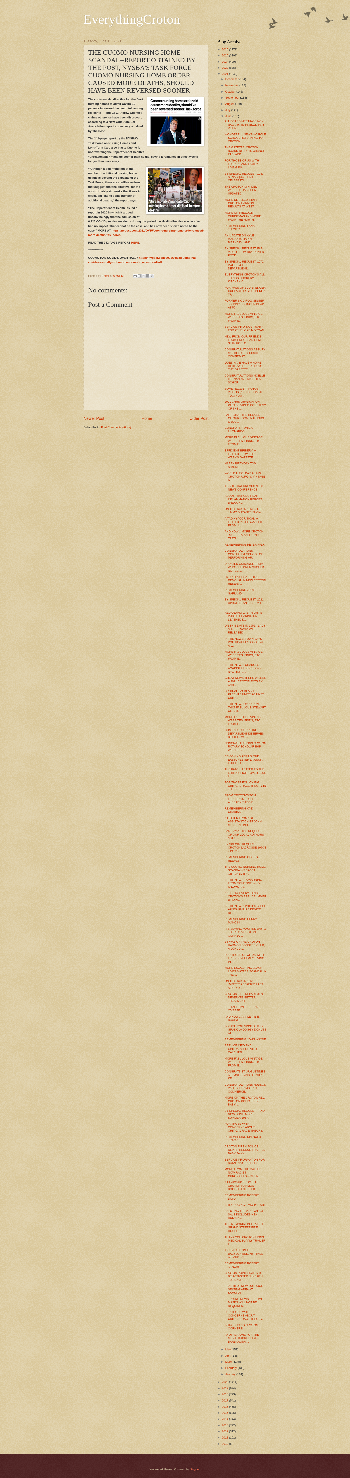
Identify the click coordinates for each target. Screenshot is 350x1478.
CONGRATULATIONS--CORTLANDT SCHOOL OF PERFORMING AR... (244, 554)
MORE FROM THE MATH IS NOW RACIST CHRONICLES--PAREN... (243, 1172)
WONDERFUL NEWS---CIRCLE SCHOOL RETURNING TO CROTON (245, 138)
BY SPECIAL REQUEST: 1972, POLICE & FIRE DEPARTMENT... (244, 265)
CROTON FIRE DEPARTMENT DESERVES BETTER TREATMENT (245, 997)
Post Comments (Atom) (116, 427)
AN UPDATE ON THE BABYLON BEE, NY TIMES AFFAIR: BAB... (244, 1253)
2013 (225, 1425)
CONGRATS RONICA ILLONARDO (238, 429)
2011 (225, 1437)
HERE (134, 242)
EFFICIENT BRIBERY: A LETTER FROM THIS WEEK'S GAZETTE (240, 454)
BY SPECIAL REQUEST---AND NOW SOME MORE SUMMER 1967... (245, 1114)
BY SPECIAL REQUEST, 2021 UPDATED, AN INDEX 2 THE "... (245, 603)
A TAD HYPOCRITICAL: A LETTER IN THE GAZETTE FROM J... (244, 522)
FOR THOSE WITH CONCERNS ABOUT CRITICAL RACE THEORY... (244, 1127)
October (230, 91)
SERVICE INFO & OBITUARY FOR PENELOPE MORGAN (244, 328)
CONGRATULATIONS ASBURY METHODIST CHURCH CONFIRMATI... (245, 353)
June (228, 116)
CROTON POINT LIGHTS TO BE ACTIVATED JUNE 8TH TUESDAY (243, 1276)
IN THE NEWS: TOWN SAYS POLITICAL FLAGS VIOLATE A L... (245, 642)
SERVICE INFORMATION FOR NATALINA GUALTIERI (245, 1161)
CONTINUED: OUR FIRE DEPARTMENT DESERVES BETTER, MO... (244, 733)
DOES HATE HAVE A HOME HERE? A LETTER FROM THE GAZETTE (243, 366)
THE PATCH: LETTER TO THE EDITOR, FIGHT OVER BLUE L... (245, 773)
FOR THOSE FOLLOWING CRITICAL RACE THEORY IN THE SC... (245, 786)
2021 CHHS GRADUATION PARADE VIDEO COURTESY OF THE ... (245, 405)
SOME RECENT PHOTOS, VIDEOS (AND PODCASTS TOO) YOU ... (244, 392)
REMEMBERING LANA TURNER (239, 227)
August (230, 104)
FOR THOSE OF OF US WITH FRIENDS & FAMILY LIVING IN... (244, 958)
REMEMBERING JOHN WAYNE (245, 1039)
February (231, 1368)
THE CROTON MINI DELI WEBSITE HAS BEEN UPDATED (241, 190)
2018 (225, 1394)
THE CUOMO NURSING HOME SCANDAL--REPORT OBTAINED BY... (245, 870)
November (232, 85)
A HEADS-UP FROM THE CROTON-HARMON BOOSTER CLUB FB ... (241, 1185)
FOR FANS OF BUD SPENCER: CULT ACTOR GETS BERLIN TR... (245, 291)
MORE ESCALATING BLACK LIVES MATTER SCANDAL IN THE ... (245, 971)
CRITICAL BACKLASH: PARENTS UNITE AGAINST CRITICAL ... (244, 694)
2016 (225, 1406)
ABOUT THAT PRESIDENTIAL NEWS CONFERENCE (244, 487)
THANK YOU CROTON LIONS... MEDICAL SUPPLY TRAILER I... (245, 1241)
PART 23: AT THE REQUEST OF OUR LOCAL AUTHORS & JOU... (244, 418)
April (228, 1355)
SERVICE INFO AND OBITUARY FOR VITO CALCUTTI (241, 1049)
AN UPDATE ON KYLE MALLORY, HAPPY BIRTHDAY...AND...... (240, 239)
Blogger (195, 1469)
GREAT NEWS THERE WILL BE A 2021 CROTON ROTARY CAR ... (245, 681)
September (232, 97)
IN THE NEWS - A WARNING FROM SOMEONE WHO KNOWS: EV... (243, 883)
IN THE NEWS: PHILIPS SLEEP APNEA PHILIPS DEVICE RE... (245, 909)
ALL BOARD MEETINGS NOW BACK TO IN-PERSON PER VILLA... (244, 125)
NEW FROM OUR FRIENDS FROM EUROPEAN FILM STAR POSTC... (243, 340)
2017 (225, 1400)
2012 (225, 1431)
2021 (225, 74)
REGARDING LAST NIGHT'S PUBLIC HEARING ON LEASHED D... (243, 616)
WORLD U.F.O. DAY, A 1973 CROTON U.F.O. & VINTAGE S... (245, 477)
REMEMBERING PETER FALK (245, 544)
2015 (225, 1412)
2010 (225, 1443)
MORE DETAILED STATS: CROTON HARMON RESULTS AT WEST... (241, 203)
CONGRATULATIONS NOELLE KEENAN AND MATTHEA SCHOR (245, 379)
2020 (225, 1382)
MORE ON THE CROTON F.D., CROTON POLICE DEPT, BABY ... (245, 1101)
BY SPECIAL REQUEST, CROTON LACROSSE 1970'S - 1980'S (246, 848)
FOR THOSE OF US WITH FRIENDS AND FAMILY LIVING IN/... (242, 164)
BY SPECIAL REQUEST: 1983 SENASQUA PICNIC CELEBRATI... (244, 177)
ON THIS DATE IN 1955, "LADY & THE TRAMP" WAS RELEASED (245, 629)
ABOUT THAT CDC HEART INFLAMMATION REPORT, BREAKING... (243, 499)
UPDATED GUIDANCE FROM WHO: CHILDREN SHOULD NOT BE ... (244, 567)
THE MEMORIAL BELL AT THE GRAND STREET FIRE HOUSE (245, 1227)
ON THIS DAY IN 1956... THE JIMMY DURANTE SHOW (243, 510)
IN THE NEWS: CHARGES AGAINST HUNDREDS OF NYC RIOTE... (243, 668)
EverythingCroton (131, 19)
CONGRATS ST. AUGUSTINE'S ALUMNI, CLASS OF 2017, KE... (245, 1075)
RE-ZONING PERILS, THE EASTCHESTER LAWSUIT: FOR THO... (244, 760)
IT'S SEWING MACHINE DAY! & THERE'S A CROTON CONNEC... (245, 932)
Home (147, 418)
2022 (225, 67)
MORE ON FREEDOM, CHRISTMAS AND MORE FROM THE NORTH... (243, 216)
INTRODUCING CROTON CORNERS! (241, 1326)
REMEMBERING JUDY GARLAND (239, 591)
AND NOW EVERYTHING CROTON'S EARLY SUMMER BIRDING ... (245, 896)
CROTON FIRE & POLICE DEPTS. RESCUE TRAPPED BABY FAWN (245, 1150)
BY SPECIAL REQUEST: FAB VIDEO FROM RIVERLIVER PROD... (244, 252)
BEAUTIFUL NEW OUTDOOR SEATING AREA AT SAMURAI (244, 1289)
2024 (225, 61)
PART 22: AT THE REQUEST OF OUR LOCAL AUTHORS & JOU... (244, 834)
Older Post (199, 418)
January (230, 1374)
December (232, 79)
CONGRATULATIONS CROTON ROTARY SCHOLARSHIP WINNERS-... (245, 746)
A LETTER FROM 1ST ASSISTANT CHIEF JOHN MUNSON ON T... (243, 821)
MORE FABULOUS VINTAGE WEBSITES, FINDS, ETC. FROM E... (243, 317)
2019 (225, 1388)
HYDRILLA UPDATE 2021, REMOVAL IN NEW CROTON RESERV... (245, 580)
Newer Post (93, 418)
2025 (225, 55)
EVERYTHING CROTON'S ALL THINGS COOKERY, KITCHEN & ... (245, 278)
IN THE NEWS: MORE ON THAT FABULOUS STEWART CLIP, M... (245, 707)
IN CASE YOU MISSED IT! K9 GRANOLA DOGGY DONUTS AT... (245, 1030)
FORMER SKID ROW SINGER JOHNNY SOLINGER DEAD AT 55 (244, 304)
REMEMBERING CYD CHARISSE (239, 810)
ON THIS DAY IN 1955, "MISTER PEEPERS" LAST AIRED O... (244, 984)
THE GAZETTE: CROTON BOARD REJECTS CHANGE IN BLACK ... (245, 151)
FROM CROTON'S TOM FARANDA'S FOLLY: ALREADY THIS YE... (240, 799)
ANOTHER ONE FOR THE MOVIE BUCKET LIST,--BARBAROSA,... (242, 1338)
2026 (225, 49)
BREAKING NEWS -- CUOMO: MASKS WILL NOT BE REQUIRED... (244, 1302)
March (229, 1361)
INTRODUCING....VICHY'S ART (245, 1205)
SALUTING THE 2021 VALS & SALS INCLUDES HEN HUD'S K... (244, 1214)
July (228, 110)
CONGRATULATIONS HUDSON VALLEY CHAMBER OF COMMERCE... (245, 1088)
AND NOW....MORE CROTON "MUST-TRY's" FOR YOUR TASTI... (244, 535)
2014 (225, 1419)
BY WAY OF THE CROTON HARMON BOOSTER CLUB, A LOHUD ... (245, 945)
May (228, 1349)
